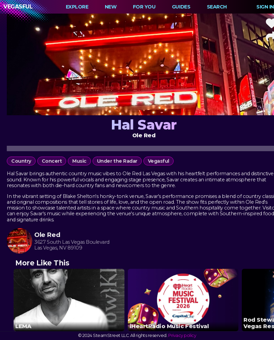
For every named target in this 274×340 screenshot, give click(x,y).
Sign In (265, 7)
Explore (77, 7)
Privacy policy (182, 335)
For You (144, 7)
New (111, 7)
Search (217, 7)
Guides (181, 7)
